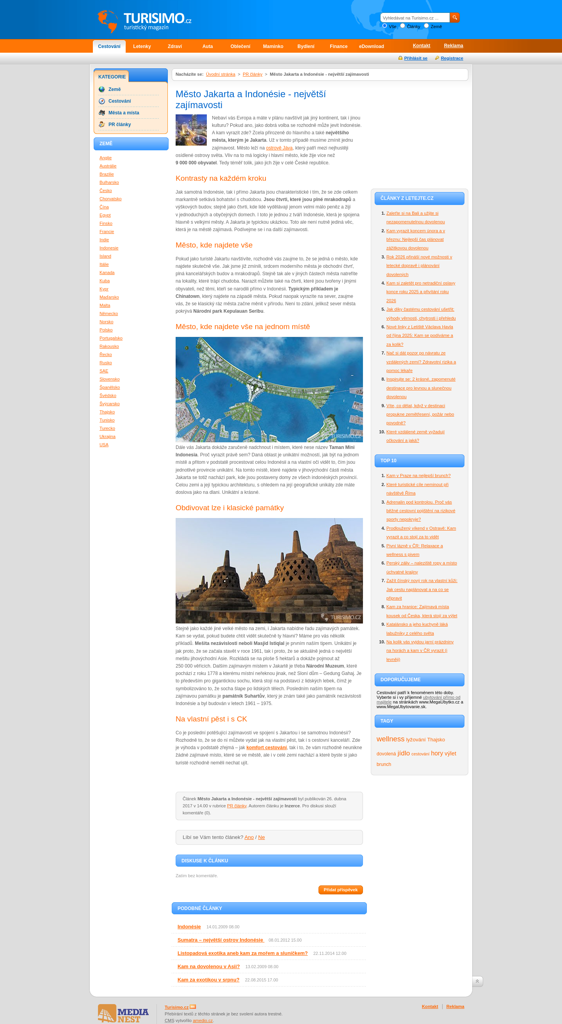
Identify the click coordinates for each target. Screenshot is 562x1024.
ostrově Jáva (279, 148)
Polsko (106, 330)
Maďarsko (109, 297)
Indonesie (109, 248)
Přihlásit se (416, 58)
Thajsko (436, 740)
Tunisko (107, 420)
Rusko (106, 362)
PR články (252, 74)
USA (104, 444)
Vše (392, 26)
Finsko (106, 223)
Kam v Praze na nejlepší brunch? (418, 475)
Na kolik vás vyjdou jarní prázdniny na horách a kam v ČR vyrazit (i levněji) (420, 650)
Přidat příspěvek (340, 889)
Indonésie (189, 927)
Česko (106, 190)
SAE (104, 371)
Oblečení (241, 46)
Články (413, 26)
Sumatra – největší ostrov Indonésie (221, 940)
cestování (420, 754)
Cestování (109, 46)
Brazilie (107, 174)
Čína (104, 207)
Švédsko (108, 395)
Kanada (107, 272)
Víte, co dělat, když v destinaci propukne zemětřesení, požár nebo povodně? (420, 414)
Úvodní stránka (220, 74)
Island (105, 256)
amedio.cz (203, 1020)
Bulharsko (109, 182)
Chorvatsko (111, 198)
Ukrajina (108, 436)
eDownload (371, 46)
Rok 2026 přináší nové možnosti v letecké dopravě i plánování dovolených (419, 266)
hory (437, 753)
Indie (104, 239)
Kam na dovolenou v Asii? (209, 966)
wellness (391, 739)
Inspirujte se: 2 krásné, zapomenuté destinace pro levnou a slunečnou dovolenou (420, 388)
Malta (105, 305)
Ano (249, 837)
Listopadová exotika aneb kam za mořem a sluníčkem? (243, 953)
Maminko (273, 46)
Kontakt (421, 45)
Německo (109, 313)
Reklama (453, 45)
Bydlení (305, 46)
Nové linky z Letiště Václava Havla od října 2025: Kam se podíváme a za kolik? (419, 335)
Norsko (106, 321)
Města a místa (123, 113)
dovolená (386, 754)
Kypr (104, 289)
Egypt (105, 215)
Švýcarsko (110, 403)
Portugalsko (111, 338)
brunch (384, 764)
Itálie (104, 264)
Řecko (106, 354)
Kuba (105, 280)
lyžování (416, 740)
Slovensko (110, 379)
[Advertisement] (419, 133)
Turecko (107, 428)
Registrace (452, 58)
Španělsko (110, 387)
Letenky (142, 46)
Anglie (106, 157)
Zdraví (175, 46)
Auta (208, 46)
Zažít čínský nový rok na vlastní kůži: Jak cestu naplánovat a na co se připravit (421, 589)
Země (436, 26)
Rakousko (109, 346)
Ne (261, 837)
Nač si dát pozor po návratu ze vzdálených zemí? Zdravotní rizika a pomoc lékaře (421, 362)
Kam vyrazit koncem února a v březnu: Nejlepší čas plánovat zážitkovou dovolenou (415, 239)
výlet (450, 753)
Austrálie (108, 166)
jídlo (404, 753)
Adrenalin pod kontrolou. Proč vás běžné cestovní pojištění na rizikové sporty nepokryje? (420, 511)
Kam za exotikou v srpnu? (209, 980)
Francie (107, 231)
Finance (338, 46)
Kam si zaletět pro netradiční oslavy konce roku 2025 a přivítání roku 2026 (420, 292)
